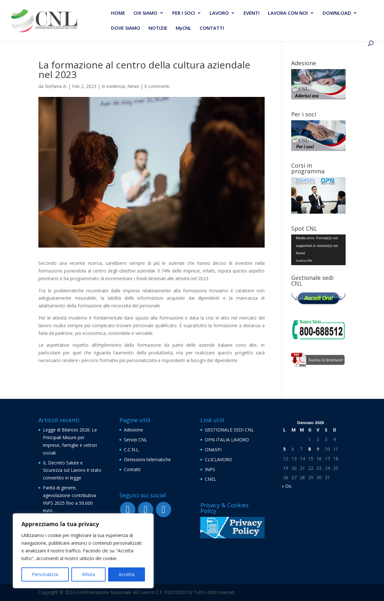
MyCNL (183, 28)
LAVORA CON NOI (288, 13)
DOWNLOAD (337, 13)
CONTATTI (212, 28)
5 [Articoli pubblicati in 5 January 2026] (284, 449)
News (133, 86)
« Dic (287, 486)
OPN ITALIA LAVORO (227, 440)
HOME (118, 13)
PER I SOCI (183, 13)
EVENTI (252, 13)
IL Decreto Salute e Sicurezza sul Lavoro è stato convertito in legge (72, 470)
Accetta (126, 574)
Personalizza (45, 574)
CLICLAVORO (218, 459)
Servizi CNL (135, 440)
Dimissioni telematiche (147, 459)
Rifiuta (88, 574)
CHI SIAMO (145, 13)
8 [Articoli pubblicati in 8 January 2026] (309, 449)
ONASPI (213, 450)
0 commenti (156, 86)
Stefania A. (56, 86)
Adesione (133, 430)
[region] (83, 550)
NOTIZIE (157, 28)
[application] (318, 249)
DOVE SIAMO (125, 28)
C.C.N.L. (132, 450)
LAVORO (219, 13)
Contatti (132, 469)
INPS (210, 469)
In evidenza (113, 86)
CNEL (210, 479)
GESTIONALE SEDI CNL (229, 430)
